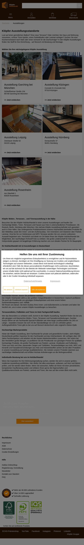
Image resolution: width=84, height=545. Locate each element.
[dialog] (42, 272)
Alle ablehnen (8, 289)
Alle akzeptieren (38, 290)
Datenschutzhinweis (33, 281)
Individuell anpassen (21, 289)
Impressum (55, 281)
